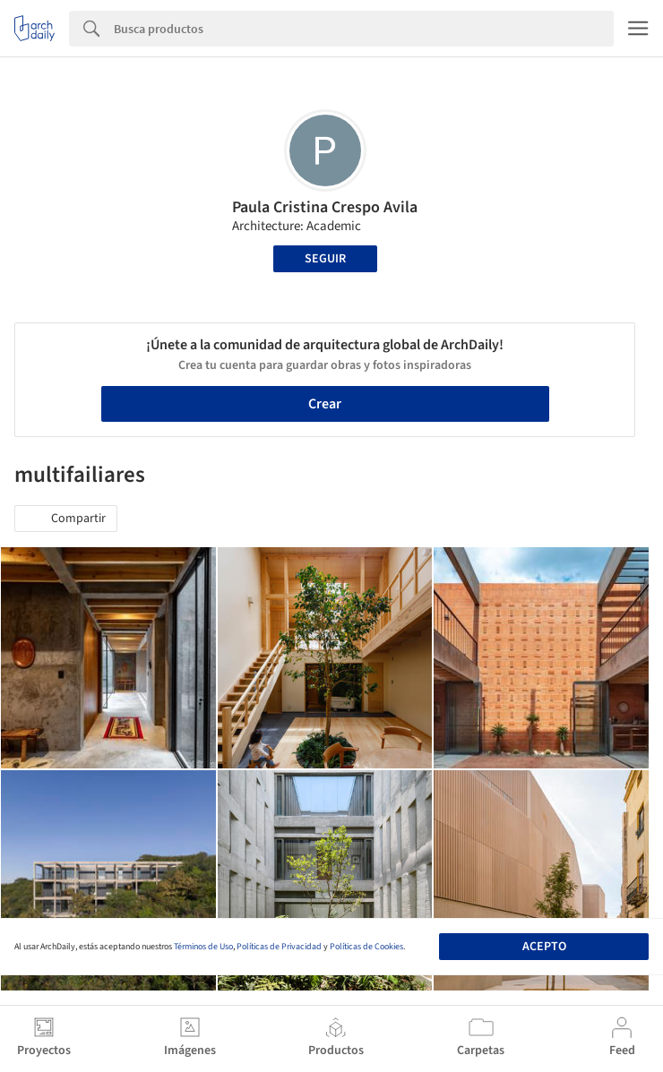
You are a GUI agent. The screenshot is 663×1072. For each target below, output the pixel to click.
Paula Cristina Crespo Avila (325, 207)
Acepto (544, 947)
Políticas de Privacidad (279, 946)
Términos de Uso (203, 946)
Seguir (325, 259)
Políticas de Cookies (366, 946)
